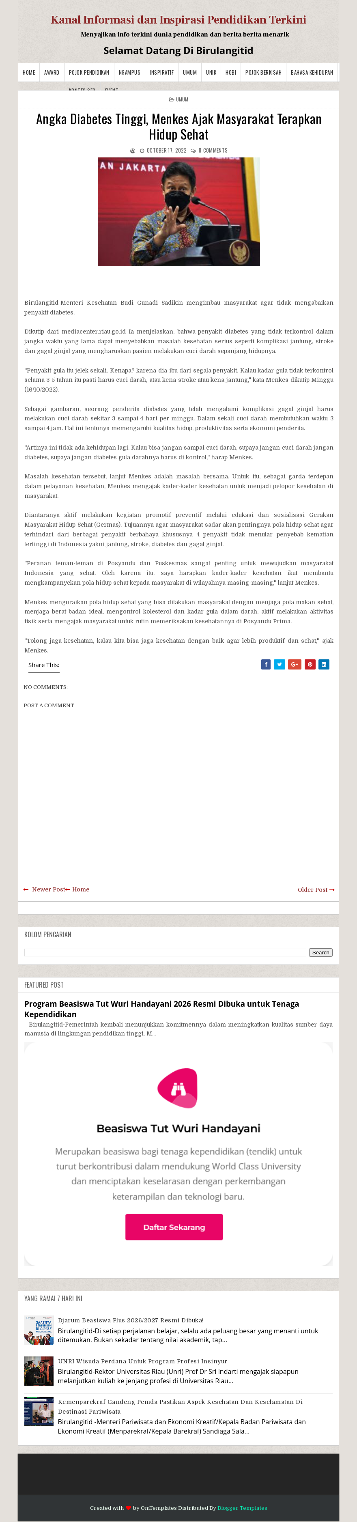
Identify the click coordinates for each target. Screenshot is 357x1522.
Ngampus (130, 72)
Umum (190, 72)
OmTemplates (159, 1508)
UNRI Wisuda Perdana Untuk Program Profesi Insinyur (143, 1361)
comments (213, 150)
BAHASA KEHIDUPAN (312, 72)
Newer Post (48, 889)
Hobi (231, 72)
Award (52, 72)
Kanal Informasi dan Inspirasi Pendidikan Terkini (179, 20)
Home (29, 72)
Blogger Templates (242, 1508)
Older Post (312, 890)
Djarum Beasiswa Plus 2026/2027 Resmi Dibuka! (131, 1320)
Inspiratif (162, 72)
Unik (211, 72)
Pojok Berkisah (263, 72)
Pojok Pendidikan (89, 72)
